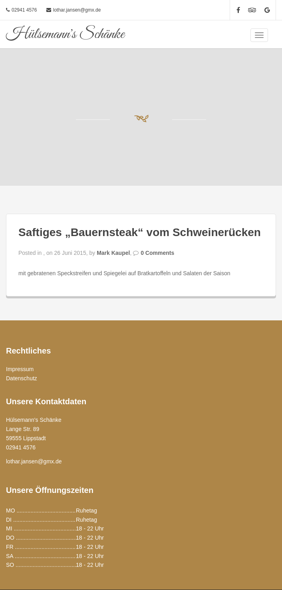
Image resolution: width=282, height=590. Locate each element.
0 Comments (157, 253)
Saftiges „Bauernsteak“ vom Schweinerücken (139, 232)
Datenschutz (21, 378)
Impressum (20, 369)
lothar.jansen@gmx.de (77, 10)
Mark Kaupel (113, 253)
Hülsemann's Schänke (65, 34)
